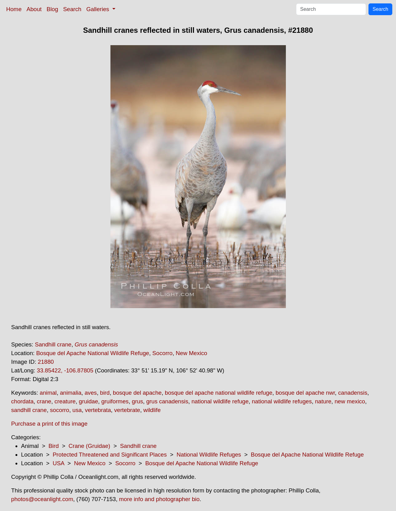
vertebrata (98, 410)
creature (64, 401)
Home (14, 9)
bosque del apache (137, 392)
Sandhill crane (53, 344)
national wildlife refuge (220, 401)
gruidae (88, 401)
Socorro (162, 353)
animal (48, 392)
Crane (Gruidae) (89, 446)
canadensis (352, 392)
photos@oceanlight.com (42, 499)
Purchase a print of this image (49, 423)
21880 (46, 362)
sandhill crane (29, 410)
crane (44, 401)
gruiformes (114, 401)
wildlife (152, 410)
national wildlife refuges (282, 401)
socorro (59, 410)
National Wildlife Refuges (209, 454)
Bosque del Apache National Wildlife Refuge (92, 353)
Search (72, 9)
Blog (52, 9)
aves (90, 392)
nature (323, 401)
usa (77, 410)
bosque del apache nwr (305, 392)
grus (137, 401)
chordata (22, 401)
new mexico (349, 401)
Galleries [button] (98, 9)
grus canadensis (167, 401)
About (34, 9)
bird (105, 392)
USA (58, 463)
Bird (54, 446)
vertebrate (127, 410)
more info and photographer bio (159, 499)
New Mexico (191, 353)
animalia (70, 392)
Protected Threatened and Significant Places (110, 454)
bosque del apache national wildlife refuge (218, 392)
